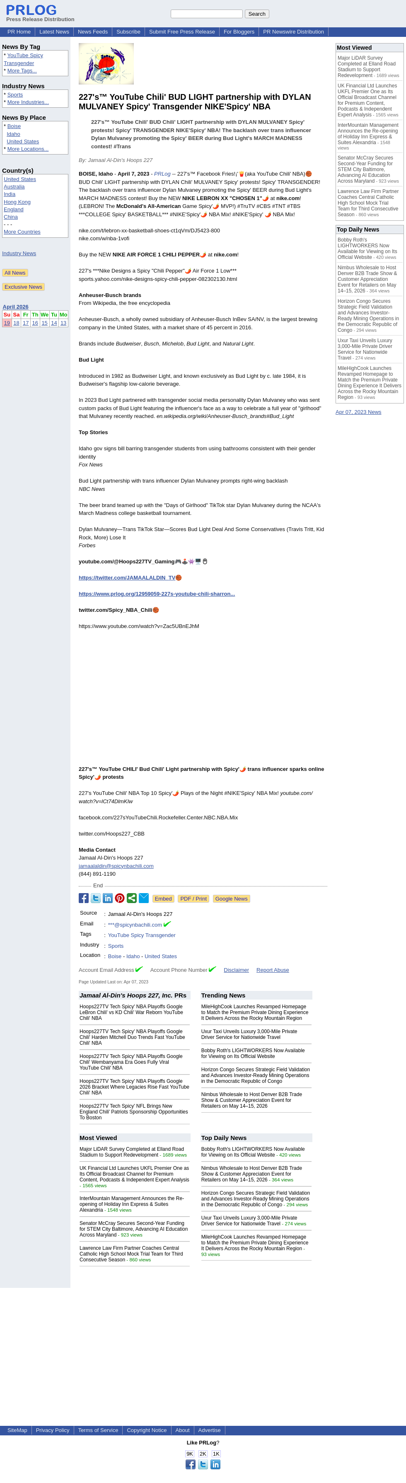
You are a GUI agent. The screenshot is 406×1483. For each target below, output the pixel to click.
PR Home (19, 32)
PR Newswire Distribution (293, 32)
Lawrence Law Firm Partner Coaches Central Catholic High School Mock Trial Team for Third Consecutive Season (131, 1254)
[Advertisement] (203, 1346)
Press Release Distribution (40, 16)
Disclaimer (236, 970)
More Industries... (28, 102)
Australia (14, 187)
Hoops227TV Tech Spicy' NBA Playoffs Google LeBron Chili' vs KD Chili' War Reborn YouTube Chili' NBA (131, 1012)
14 (54, 323)
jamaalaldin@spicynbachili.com (116, 866)
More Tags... (22, 71)
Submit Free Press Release (182, 32)
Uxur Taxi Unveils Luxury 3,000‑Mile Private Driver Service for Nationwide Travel (249, 1034)
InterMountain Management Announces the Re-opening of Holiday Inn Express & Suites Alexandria (132, 1204)
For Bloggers (239, 32)
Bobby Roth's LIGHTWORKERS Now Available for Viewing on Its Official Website (253, 1053)
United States (23, 141)
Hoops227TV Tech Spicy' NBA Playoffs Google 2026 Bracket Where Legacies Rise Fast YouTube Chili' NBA (134, 1087)
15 (44, 323)
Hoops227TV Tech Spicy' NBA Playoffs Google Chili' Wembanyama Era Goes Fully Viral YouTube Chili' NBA (131, 1062)
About (183, 1430)
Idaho (13, 134)
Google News (231, 899)
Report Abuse (272, 970)
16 (35, 323)
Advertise (209, 1430)
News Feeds (93, 32)
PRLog (162, 174)
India (9, 194)
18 (16, 323)
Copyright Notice (147, 1430)
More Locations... (28, 149)
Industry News (19, 253)
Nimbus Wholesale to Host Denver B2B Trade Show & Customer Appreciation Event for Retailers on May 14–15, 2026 (251, 1100)
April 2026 (16, 307)
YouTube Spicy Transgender (142, 935)
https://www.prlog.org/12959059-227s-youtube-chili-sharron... (157, 594)
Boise (14, 126)
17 (26, 323)
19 (7, 323)
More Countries (22, 232)
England (14, 209)
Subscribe (128, 32)
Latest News (54, 32)
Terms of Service (98, 1430)
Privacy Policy (53, 1430)
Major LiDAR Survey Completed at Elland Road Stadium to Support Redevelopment (132, 1152)
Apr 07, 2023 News (359, 412)
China (11, 217)
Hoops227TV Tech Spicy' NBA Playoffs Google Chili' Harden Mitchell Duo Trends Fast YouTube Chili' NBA (132, 1037)
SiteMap (17, 1430)
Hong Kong (17, 202)
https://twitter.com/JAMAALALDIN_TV (127, 578)
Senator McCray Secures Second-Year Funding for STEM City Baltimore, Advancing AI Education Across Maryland (134, 1229)
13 (63, 323)
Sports (15, 95)
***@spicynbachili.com (135, 925)
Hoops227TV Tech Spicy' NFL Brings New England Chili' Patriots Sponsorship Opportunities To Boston (134, 1112)
